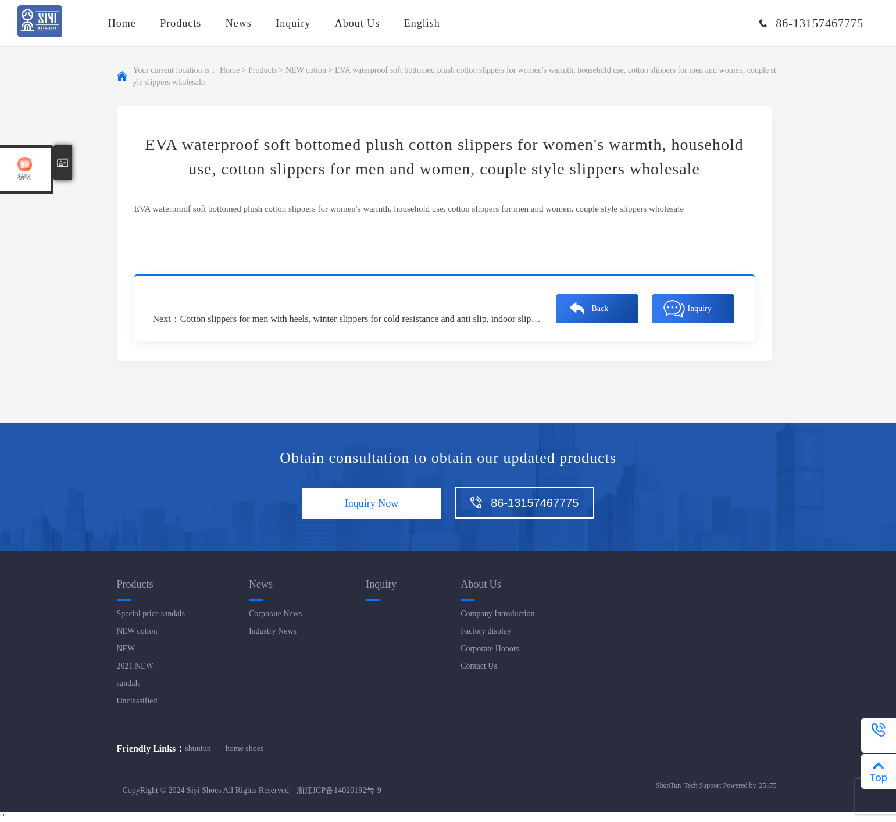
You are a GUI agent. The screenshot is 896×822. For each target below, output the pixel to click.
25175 (768, 785)
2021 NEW (135, 666)
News (239, 23)
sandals (129, 683)
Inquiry (293, 23)
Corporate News (275, 613)
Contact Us (479, 666)
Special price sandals (151, 613)
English (422, 23)
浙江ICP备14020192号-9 (339, 790)
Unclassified (137, 700)
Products (180, 23)
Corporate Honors (490, 648)
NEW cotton (305, 70)
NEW (126, 648)
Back (600, 308)
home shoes (245, 748)
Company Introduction (497, 613)
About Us (357, 23)
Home (122, 23)
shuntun (197, 748)
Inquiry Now (372, 503)
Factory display (486, 631)
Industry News (273, 631)
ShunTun (668, 785)
